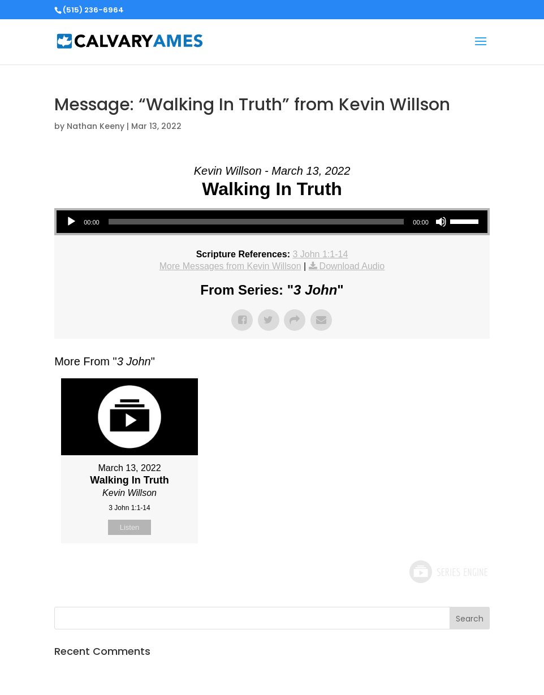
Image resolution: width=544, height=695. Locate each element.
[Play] (71, 221)
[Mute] (441, 221)
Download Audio (352, 266)
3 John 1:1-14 (320, 254)
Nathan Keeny (95, 126)
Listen (130, 527)
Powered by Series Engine (448, 571)
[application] (272, 221)
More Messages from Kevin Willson (230, 266)
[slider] (256, 222)
